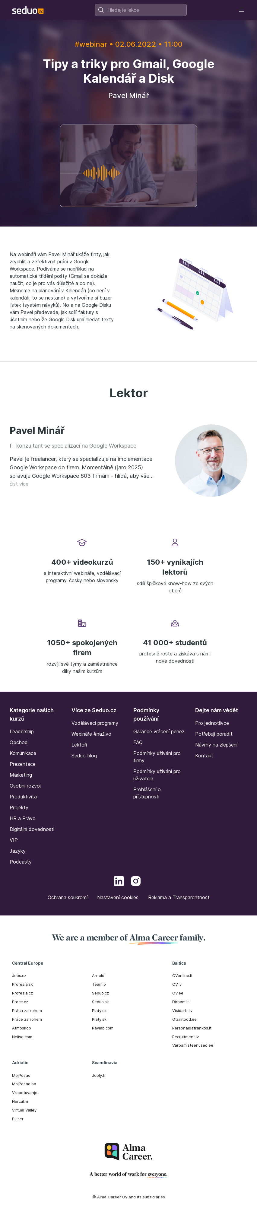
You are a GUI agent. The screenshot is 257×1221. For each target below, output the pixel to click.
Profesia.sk (22, 984)
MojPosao (21, 1075)
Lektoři (79, 745)
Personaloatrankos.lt (191, 1028)
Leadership (22, 731)
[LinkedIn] (119, 882)
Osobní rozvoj (25, 786)
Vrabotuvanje (24, 1092)
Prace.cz (20, 1001)
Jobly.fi (98, 1075)
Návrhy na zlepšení (216, 745)
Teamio (99, 984)
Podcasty (21, 862)
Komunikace (23, 753)
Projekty (19, 807)
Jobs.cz (19, 975)
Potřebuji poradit (214, 734)
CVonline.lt (182, 975)
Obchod (19, 742)
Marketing (21, 775)
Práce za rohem (27, 1019)
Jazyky (18, 851)
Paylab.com (102, 1028)
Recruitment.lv (185, 1036)
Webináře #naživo (91, 734)
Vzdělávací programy (94, 723)
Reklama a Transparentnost (179, 897)
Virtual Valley (24, 1110)
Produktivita (23, 797)
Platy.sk (99, 1019)
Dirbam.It (180, 1001)
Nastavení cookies (117, 897)
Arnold (98, 975)
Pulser (18, 1118)
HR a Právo (23, 818)
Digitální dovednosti (32, 829)
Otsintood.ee (184, 1019)
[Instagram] (136, 882)
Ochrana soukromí (67, 897)
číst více (19, 484)
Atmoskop (21, 1028)
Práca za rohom (27, 1010)
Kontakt (204, 756)
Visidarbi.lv (182, 1010)
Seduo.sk (100, 1001)
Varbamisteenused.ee (192, 1045)
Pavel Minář (37, 430)
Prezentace (23, 764)
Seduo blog (84, 756)
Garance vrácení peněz (159, 731)
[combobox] (141, 10)
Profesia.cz (22, 993)
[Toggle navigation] (241, 10)
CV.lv (177, 984)
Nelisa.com (22, 1036)
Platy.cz (99, 1010)
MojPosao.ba (24, 1083)
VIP (14, 840)
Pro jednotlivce (212, 723)
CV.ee (177, 993)
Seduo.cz (100, 993)
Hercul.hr (20, 1101)
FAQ (138, 742)
